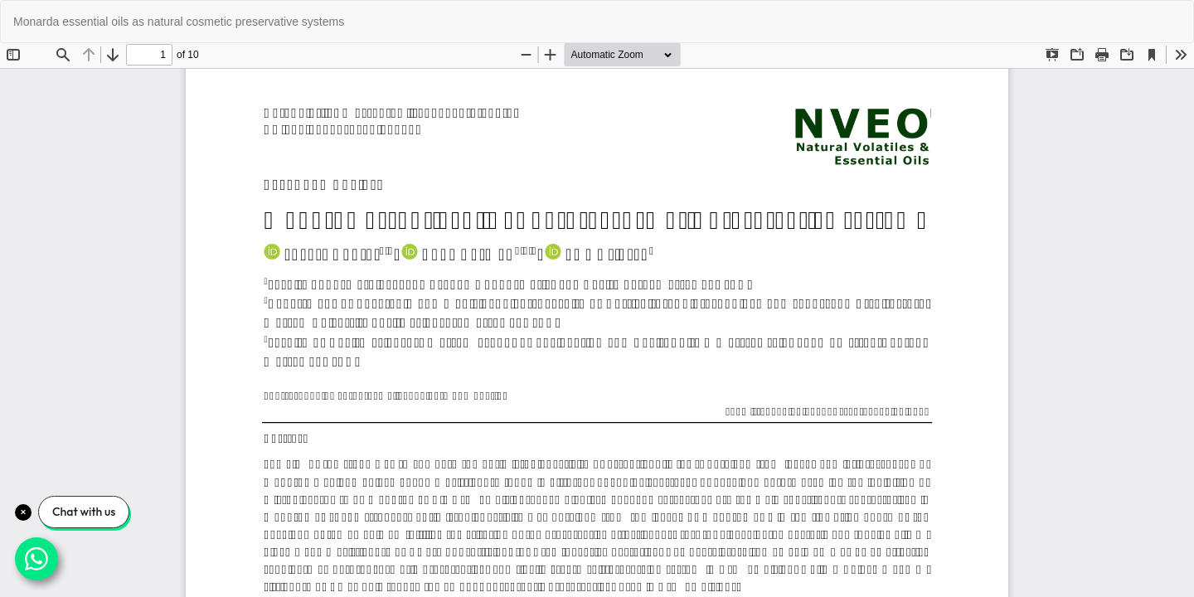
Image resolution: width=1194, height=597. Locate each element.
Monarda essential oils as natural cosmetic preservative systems (178, 21)
